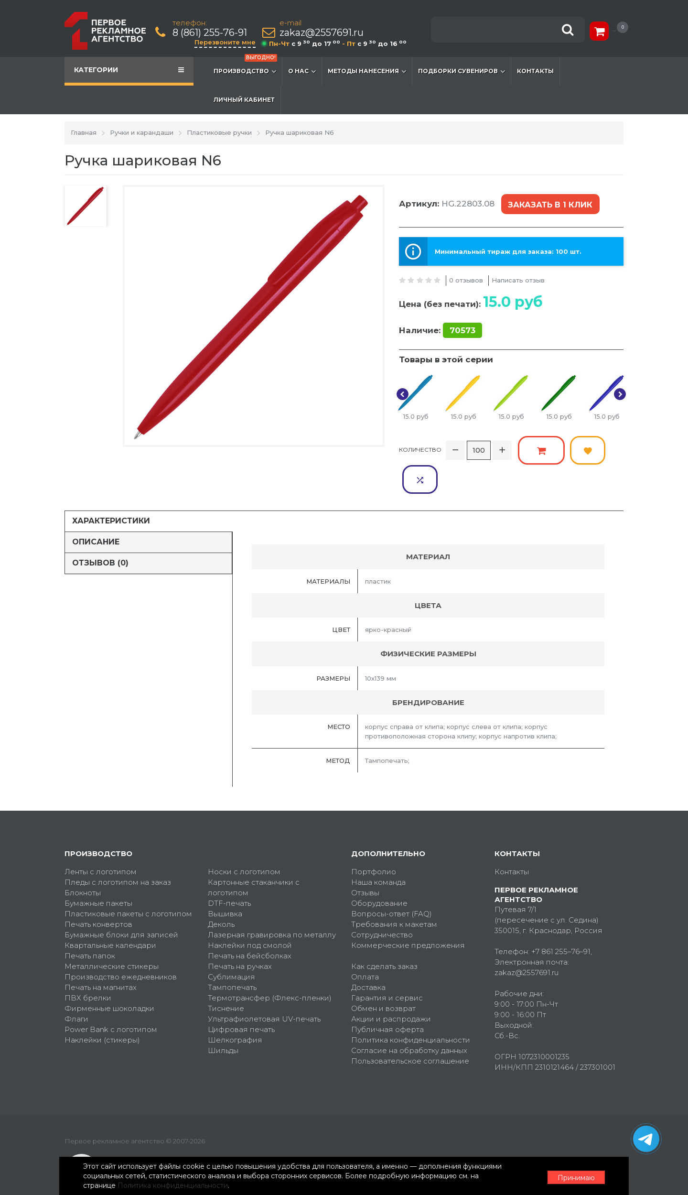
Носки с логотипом (244, 839)
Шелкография (235, 1007)
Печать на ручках (240, 934)
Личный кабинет (244, 99)
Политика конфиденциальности (410, 1007)
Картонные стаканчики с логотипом (254, 855)
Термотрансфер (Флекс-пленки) (270, 965)
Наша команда (378, 850)
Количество (420, 447)
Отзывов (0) (100, 530)
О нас (302, 71)
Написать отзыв (518, 278)
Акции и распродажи (391, 986)
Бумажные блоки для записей (121, 902)
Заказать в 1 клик (549, 203)
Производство (245, 66)
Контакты (535, 71)
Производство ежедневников (120, 944)
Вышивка (225, 881)
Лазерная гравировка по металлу (272, 902)
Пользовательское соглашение (410, 1028)
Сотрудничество (382, 902)
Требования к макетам (394, 892)
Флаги (76, 986)
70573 (462, 328)
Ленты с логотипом (100, 839)
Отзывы (365, 860)
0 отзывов (466, 278)
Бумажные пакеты (98, 871)
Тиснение (226, 976)
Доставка (368, 955)
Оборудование (379, 871)
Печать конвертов (98, 892)
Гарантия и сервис (387, 965)
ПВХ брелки (87, 965)
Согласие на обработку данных (409, 1018)
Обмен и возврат (383, 976)
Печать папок (89, 923)
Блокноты (82, 860)
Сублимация (231, 944)
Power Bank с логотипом (110, 997)
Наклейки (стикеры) (102, 1007)
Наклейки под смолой (250, 913)
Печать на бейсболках (249, 923)
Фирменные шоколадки (109, 976)
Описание (95, 509)
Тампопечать (232, 955)
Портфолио (373, 839)
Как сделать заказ (384, 934)
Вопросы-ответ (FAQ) (391, 881)
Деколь (221, 892)
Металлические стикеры (111, 934)
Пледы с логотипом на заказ (117, 850)
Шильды (223, 1018)
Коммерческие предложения (408, 913)
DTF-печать (229, 871)
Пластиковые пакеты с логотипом (128, 881)
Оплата (365, 944)
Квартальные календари (110, 913)
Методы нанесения (367, 71)
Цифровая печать (241, 997)
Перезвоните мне (225, 42)
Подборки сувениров (461, 71)
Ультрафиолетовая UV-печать (264, 986)
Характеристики (111, 488)
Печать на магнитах (100, 955)
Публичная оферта (387, 997)
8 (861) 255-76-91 (210, 33)
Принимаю (571, 1176)
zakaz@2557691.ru (322, 33)
